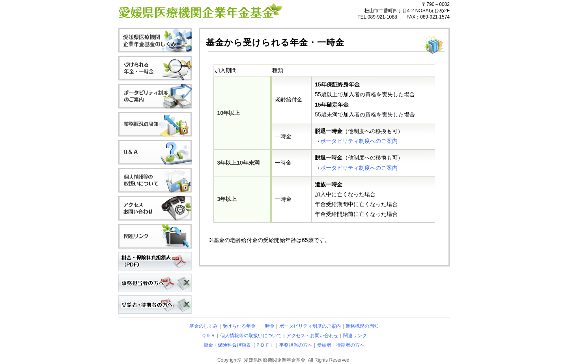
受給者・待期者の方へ (340, 345)
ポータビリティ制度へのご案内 (359, 141)
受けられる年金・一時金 (248, 326)
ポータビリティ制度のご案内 (310, 326)
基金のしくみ (203, 326)
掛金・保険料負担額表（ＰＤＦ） (239, 345)
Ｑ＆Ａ (208, 335)
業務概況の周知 (362, 326)
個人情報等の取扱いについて (251, 335)
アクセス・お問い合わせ (312, 335)
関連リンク (355, 335)
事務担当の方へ (295, 345)
